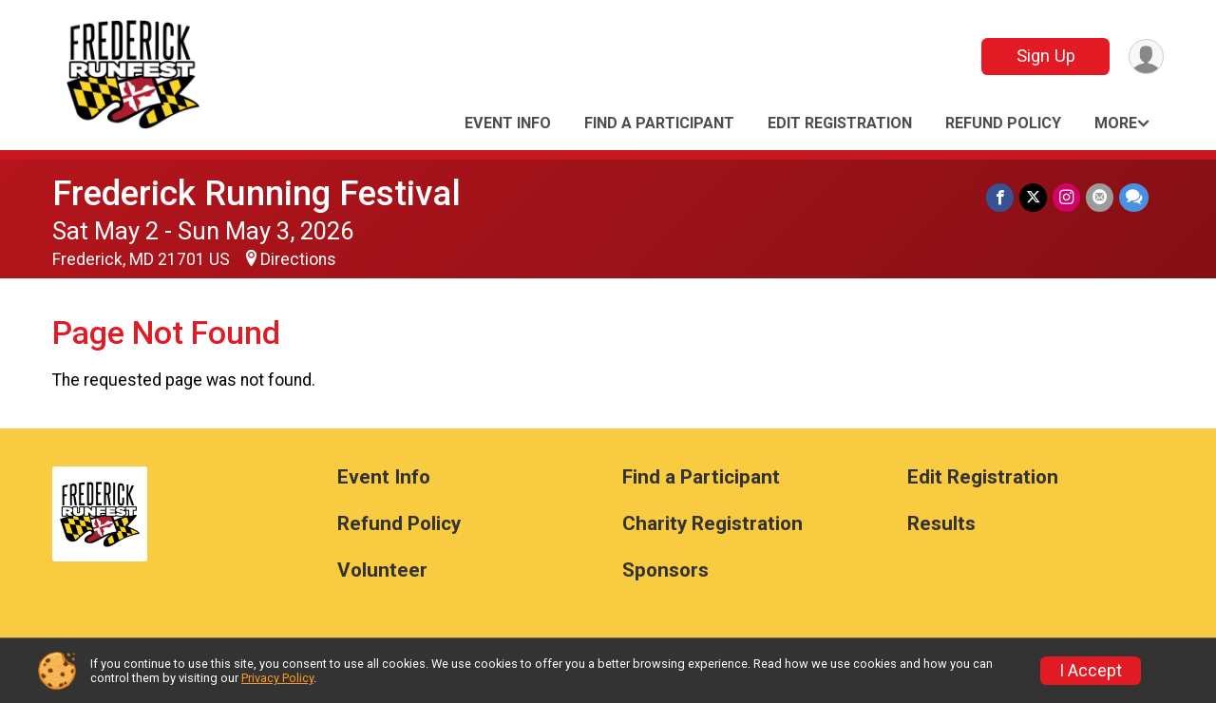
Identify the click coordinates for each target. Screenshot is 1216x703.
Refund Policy (1003, 123)
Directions (298, 259)
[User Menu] (1146, 56)
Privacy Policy (277, 678)
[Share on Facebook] (1000, 197)
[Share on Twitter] (1033, 197)
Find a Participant (659, 123)
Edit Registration (840, 123)
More (1115, 123)
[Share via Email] (1099, 197)
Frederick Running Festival (256, 193)
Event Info (508, 123)
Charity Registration (712, 524)
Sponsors (665, 570)
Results (941, 524)
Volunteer (382, 570)
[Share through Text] (1134, 197)
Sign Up (1045, 56)
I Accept (1090, 670)
